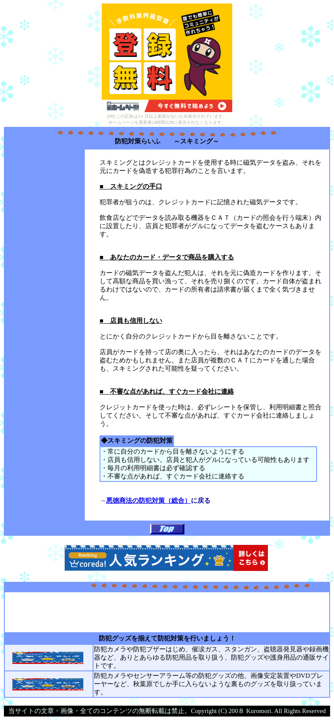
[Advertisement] (44, 281)
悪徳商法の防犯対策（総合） (148, 500)
